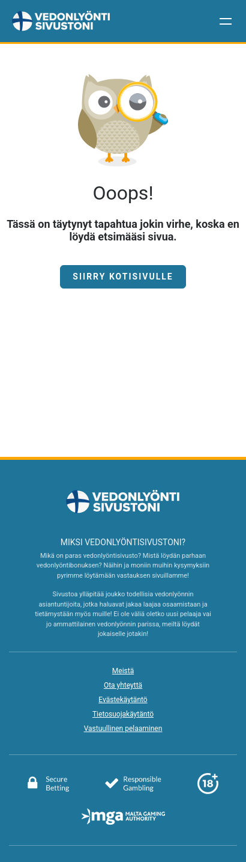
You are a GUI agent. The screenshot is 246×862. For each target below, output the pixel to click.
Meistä (123, 671)
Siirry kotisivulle (123, 276)
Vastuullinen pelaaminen (123, 728)
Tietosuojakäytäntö (123, 714)
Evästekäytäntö (122, 699)
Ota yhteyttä (123, 685)
